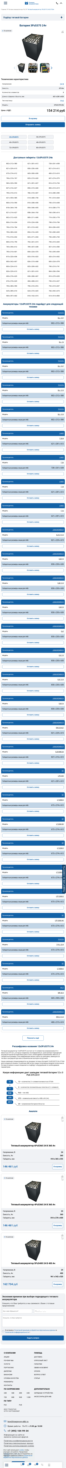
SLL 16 (61, 342)
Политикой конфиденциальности (17, 1332)
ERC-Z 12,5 (60, 1017)
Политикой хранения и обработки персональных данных (35, 1330)
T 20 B (61, 438)
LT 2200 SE (60, 872)
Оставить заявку (33, 329)
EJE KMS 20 (59, 752)
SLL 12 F (61, 318)
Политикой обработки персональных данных (17, 1456)
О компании (10, 1353)
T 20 (62, 462)
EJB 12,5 (61, 583)
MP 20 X (61, 993)
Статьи (37, 1378)
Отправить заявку (33, 125)
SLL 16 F (61, 366)
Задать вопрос (33, 1338)
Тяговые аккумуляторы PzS (17, 9)
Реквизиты (8, 1382)
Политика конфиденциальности (18, 1441)
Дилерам (7, 1371)
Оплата (37, 1371)
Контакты (8, 1385)
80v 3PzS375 (41, 148)
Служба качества (11, 1378)
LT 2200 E (60, 848)
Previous (14, 68)
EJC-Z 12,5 (60, 535)
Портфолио (9, 1367)
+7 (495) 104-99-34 (57, 3)
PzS (62, 101)
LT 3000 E (60, 969)
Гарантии (38, 1364)
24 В (62, 84)
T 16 (62, 511)
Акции (6, 1357)
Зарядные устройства (43, 1393)
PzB (20, 1405)
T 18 (62, 487)
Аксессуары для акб (42, 1396)
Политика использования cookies (19, 1446)
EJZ (62, 631)
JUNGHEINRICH (58, 530)
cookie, (21, 1450)
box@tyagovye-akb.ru (18, 1421)
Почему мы (8, 1360)
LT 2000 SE (60, 824)
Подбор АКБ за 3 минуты (64, 879)
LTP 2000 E (60, 896)
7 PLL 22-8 (60, 944)
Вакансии (8, 1374)
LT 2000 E (60, 800)
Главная (3, 9)
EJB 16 (61, 703)
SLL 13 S (61, 414)
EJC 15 (61, 655)
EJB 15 (61, 559)
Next (51, 68)
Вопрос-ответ (40, 1374)
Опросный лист (41, 1360)
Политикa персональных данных (18, 1443)
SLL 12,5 (61, 390)
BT (63, 771)
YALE (62, 988)
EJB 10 (61, 607)
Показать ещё (33, 1038)
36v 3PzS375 (41, 137)
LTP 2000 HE (59, 920)
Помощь (38, 1353)
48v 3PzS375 (41, 142)
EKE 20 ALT (60, 728)
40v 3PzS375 (14, 142)
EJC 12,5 (61, 679)
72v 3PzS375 (14, 148)
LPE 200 (61, 776)
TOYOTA (61, 313)
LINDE (61, 433)
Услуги (7, 1364)
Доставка (38, 1357)
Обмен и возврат (41, 1367)
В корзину (33, 118)
